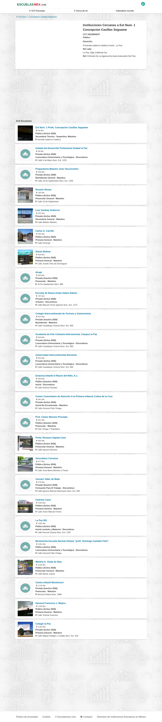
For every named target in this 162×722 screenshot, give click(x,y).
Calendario (125, 11)
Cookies (46, 717)
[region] (49, 44)
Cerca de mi (81, 11)
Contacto (86, 717)
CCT (37, 11)
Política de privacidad (27, 717)
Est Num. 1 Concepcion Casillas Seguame (36, 17)
